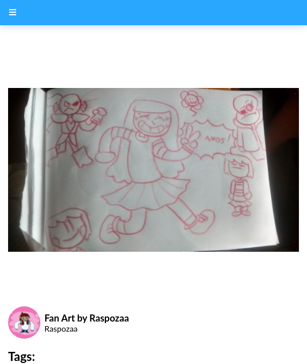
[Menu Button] (12, 12)
